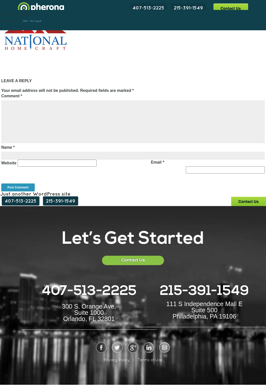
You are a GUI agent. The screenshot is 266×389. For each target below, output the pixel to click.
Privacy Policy (117, 360)
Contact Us (230, 8)
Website (8, 163)
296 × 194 (28, 21)
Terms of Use (150, 360)
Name (8, 147)
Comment (11, 96)
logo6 (38, 21)
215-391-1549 (188, 7)
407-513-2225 (148, 7)
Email (157, 162)
